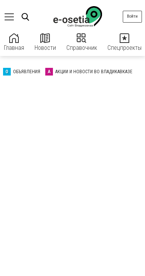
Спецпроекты (124, 42)
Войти (132, 16)
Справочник (81, 42)
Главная (14, 42)
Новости (45, 42)
